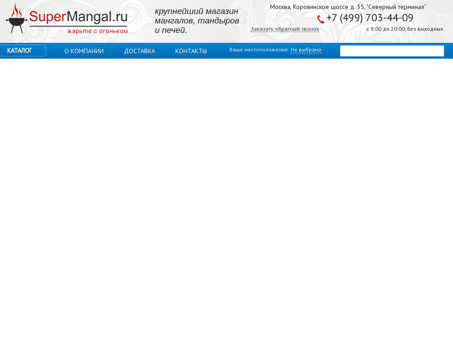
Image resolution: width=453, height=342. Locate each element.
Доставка (139, 51)
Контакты (191, 51)
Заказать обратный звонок (285, 29)
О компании (84, 51)
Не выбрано (306, 49)
